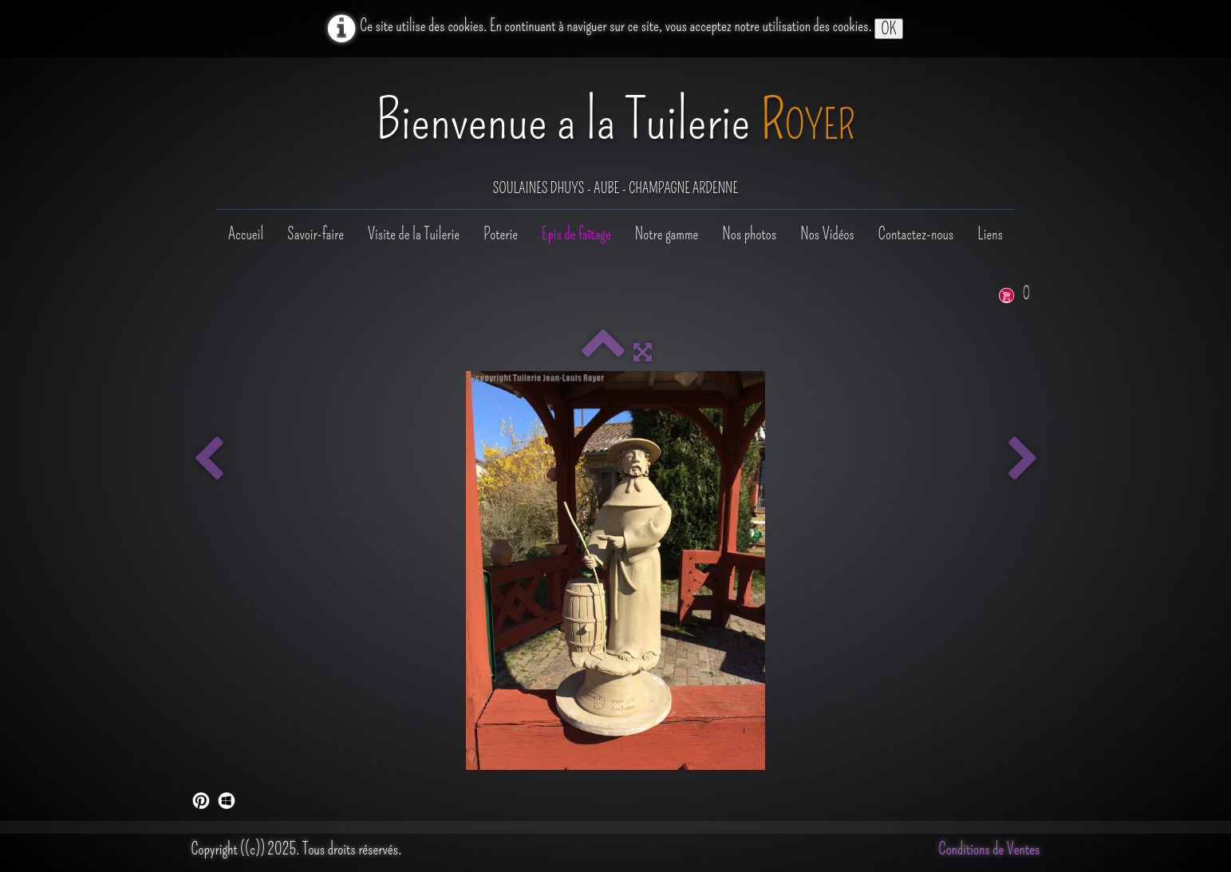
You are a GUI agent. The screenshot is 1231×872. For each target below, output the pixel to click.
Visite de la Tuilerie (414, 233)
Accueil (245, 233)
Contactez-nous (915, 233)
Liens (990, 233)
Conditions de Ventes (989, 848)
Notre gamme (666, 233)
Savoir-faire (315, 233)
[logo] (615, 134)
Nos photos (749, 233)
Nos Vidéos (827, 233)
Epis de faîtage (576, 233)
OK (888, 28)
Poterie (500, 233)
